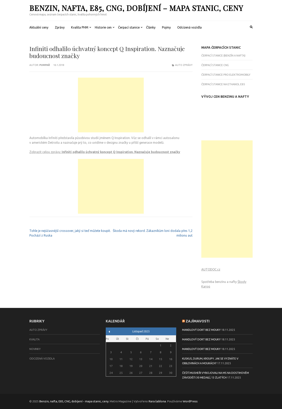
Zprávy (60, 27)
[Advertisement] (111, 105)
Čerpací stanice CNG (215, 65)
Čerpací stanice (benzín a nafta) (223, 55)
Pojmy (166, 27)
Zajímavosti (198, 321)
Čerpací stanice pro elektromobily (225, 74)
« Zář (109, 332)
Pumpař (44, 65)
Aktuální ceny (38, 27)
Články (150, 27)
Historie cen (103, 27)
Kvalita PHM (79, 27)
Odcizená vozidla (189, 27)
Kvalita (34, 339)
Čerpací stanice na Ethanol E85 (223, 84)
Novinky (35, 349)
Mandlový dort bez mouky (201, 329)
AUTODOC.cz (210, 269)
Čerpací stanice (129, 27)
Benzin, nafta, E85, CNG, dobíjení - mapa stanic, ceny (73, 401)
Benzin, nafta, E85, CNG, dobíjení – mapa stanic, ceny (136, 8)
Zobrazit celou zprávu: (104, 152)
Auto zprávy (184, 65)
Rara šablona (157, 401)
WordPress (190, 401)
